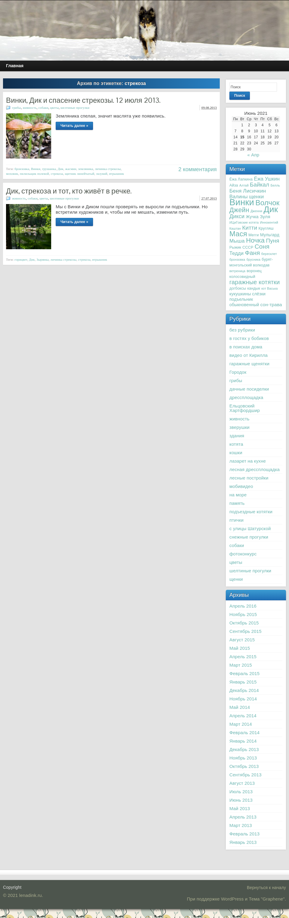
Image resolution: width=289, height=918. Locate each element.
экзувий (101, 173)
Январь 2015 (243, 681)
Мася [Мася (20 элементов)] (238, 234)
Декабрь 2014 (244, 690)
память (237, 503)
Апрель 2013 (242, 816)
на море (238, 494)
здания (236, 435)
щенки (236, 579)
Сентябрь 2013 (245, 774)
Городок (238, 372)
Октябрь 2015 (244, 622)
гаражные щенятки (249, 363)
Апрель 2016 (242, 605)
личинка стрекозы (108, 169)
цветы (54, 107)
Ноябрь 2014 (243, 698)
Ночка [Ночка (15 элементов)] (255, 240)
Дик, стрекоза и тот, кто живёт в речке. (69, 191)
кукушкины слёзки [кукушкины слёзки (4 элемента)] (247, 293)
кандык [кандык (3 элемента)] (253, 288)
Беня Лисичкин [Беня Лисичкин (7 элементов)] (247, 191)
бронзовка (21, 169)
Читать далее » (74, 126)
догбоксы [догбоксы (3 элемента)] (237, 288)
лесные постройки (248, 477)
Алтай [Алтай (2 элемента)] (244, 185)
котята (236, 444)
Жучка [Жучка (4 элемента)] (252, 216)
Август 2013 (242, 783)
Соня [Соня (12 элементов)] (262, 246)
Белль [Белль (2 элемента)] (275, 185)
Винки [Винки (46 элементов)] (241, 202)
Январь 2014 (243, 741)
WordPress (232, 898)
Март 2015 (240, 665)
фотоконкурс (242, 553)
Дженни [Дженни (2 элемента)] (256, 211)
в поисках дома (245, 346)
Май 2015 (239, 648)
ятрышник (116, 173)
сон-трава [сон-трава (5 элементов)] (271, 304)
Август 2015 (242, 639)
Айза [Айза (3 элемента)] (233, 185)
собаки (43, 107)
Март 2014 (240, 724)
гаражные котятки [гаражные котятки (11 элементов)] (254, 282)
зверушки (239, 427)
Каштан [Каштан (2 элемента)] (235, 228)
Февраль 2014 (244, 732)
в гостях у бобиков (249, 338)
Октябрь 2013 (244, 766)
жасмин (70, 169)
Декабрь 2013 (244, 749)
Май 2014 (239, 707)
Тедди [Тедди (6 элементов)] (236, 253)
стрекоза (57, 173)
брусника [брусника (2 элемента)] (253, 259)
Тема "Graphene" (267, 898)
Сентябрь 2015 (245, 631)
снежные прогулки (248, 536)
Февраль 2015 (244, 673)
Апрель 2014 (242, 715)
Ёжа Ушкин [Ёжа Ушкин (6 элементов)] (267, 178)
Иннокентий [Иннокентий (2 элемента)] (269, 222)
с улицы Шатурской (250, 528)
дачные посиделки (249, 388)
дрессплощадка (246, 397)
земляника (85, 169)
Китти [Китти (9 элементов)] (249, 228)
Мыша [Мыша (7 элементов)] (237, 241)
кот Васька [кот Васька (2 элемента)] (269, 288)
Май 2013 (239, 808)
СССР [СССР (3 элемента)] (247, 247)
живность (29, 107)
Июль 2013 (241, 791)
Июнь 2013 (241, 800)
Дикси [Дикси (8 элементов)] (236, 216)
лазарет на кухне (247, 461)
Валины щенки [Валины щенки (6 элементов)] (246, 196)
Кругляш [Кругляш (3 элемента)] (266, 228)
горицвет (20, 259)
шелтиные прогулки (75, 107)
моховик (12, 173)
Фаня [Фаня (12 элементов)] (252, 252)
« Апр (253, 154)
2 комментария (197, 169)
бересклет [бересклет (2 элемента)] (269, 254)
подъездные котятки (250, 511)
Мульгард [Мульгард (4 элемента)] (269, 234)
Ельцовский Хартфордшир (244, 408)
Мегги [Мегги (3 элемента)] (253, 235)
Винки (35, 169)
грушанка (49, 169)
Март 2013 (240, 825)
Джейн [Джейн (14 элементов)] (239, 210)
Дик (61, 169)
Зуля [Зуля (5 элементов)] (265, 216)
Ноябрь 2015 (243, 614)
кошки (235, 452)
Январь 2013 (243, 842)
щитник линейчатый (79, 173)
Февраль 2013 (244, 833)
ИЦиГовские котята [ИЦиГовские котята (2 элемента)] (244, 222)
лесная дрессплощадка (254, 469)
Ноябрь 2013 (243, 757)
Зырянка (42, 259)
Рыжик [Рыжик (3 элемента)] (235, 247)
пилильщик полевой (34, 173)
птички (236, 520)
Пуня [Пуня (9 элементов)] (272, 240)
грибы (16, 107)
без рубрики (242, 329)
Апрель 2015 (242, 656)
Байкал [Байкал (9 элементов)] (259, 184)
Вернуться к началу (266, 887)
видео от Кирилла (248, 355)
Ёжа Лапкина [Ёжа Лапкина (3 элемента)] (241, 179)
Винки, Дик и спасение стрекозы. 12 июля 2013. (83, 100)
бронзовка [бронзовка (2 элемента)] (237, 259)
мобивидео (241, 486)
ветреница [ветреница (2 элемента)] (237, 271)
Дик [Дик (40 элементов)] (270, 209)
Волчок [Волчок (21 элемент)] (267, 203)
